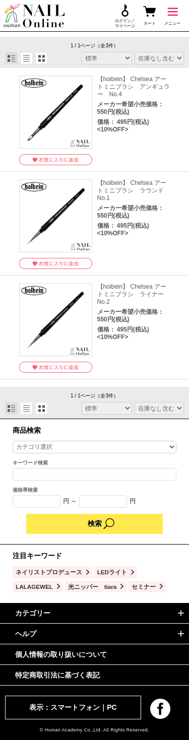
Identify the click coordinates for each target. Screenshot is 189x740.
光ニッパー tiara (92, 586)
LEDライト (112, 572)
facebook (160, 709)
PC (111, 707)
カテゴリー (32, 613)
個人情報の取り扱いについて (61, 654)
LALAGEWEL (34, 586)
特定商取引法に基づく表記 (57, 675)
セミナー (144, 586)
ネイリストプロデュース (49, 572)
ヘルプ (25, 634)
